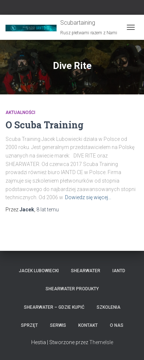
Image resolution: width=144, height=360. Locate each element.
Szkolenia (108, 307)
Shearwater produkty (72, 288)
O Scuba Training (44, 125)
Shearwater (85, 270)
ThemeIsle (101, 342)
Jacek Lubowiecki (39, 270)
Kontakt (88, 325)
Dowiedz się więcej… (88, 197)
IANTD (118, 270)
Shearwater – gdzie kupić (54, 307)
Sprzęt (29, 325)
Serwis (58, 325)
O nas (116, 325)
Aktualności (20, 112)
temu (47, 209)
